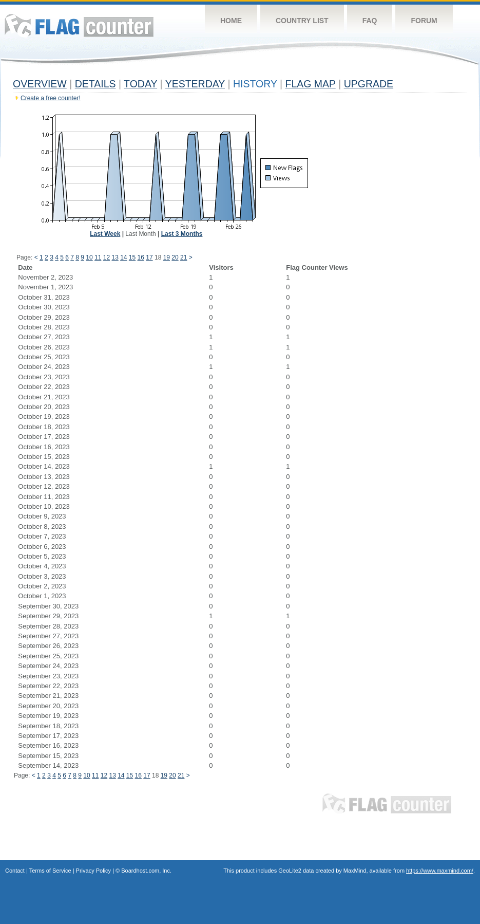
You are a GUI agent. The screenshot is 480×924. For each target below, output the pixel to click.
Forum (424, 20)
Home (231, 20)
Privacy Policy (93, 870)
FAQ (369, 20)
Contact (15, 870)
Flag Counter (79, 25)
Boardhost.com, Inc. (146, 870)
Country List (302, 20)
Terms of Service (50, 870)
